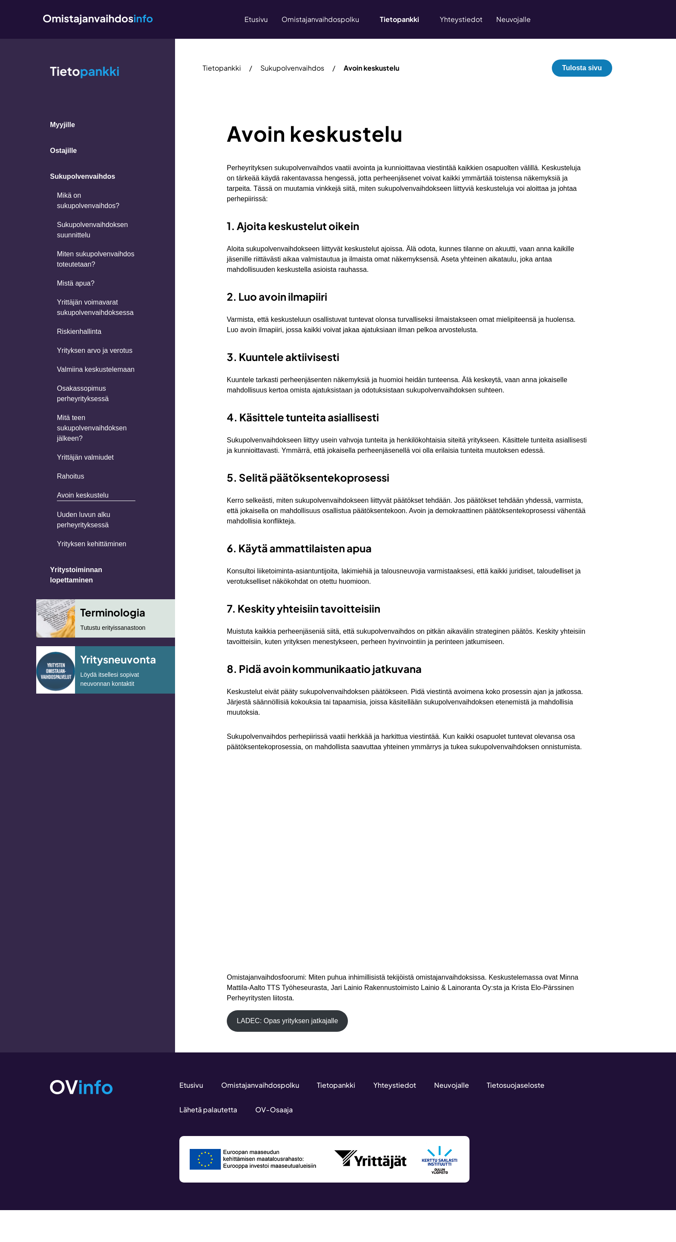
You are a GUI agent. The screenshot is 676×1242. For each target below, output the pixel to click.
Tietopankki (222, 67)
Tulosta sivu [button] (582, 68)
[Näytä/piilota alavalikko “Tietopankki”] (422, 19)
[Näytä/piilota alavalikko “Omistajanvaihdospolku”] (362, 19)
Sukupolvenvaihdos (292, 67)
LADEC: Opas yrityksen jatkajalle (287, 1020)
